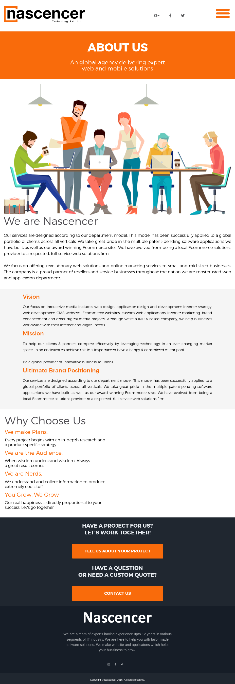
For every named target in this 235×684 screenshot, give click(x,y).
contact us (117, 593)
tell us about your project (118, 551)
